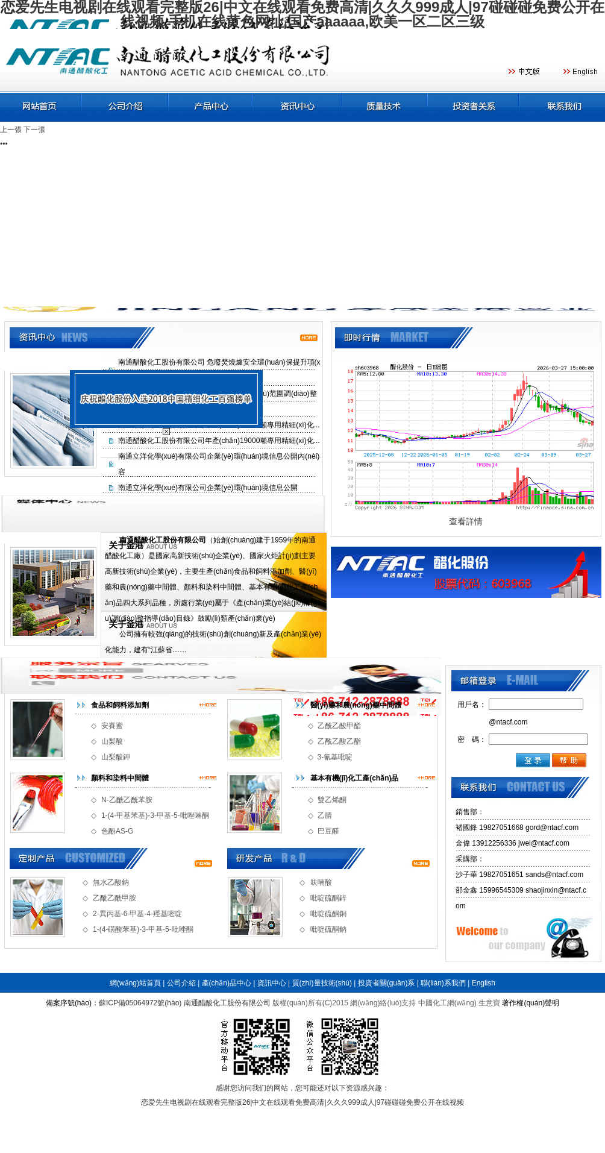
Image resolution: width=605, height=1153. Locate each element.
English (483, 983)
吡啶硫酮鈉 (328, 929)
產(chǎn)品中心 (226, 983)
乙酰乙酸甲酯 (339, 725)
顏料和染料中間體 (120, 778)
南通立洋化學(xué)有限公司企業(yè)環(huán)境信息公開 (208, 487)
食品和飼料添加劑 (120, 705)
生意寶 (489, 1003)
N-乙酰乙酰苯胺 (126, 800)
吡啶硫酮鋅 (328, 898)
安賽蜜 (112, 725)
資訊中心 (271, 983)
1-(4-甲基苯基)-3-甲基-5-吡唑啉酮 (155, 815)
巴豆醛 (328, 831)
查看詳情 (466, 521)
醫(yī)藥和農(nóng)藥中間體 (355, 705)
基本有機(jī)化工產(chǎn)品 (354, 778)
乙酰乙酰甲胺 (114, 898)
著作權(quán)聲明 (530, 1003)
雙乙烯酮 (332, 800)
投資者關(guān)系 (386, 983)
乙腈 (325, 815)
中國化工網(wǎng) (447, 1003)
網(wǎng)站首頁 (135, 983)
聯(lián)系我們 (443, 983)
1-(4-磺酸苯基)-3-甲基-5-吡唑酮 (143, 929)
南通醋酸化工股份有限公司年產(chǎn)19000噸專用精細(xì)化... (219, 440)
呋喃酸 (321, 882)
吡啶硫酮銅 (328, 914)
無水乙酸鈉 (111, 882)
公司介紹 (181, 983)
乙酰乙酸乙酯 (339, 741)
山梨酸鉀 (115, 757)
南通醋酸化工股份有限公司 (227, 1003)
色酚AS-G (117, 831)
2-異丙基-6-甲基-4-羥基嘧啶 (137, 914)
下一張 (34, 129)
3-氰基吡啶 (335, 757)
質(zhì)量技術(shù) (322, 983)
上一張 (11, 129)
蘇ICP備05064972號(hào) (140, 1003)
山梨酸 (112, 741)
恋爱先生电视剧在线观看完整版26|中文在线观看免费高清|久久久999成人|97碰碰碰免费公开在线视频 (302, 1102)
